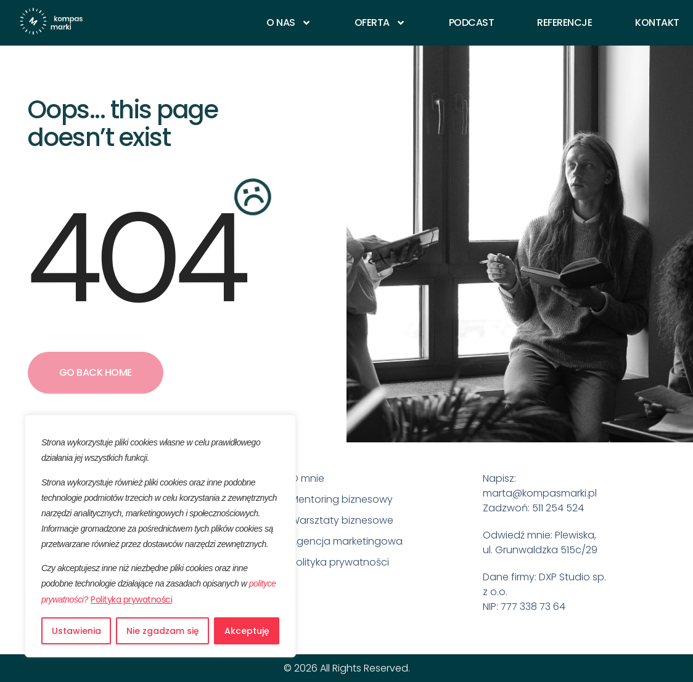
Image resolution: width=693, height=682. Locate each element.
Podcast (471, 23)
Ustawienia (76, 631)
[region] (160, 536)
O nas (288, 23)
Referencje (564, 23)
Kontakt (657, 23)
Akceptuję (246, 631)
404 (135, 259)
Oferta (380, 23)
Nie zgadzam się (162, 631)
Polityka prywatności (131, 599)
